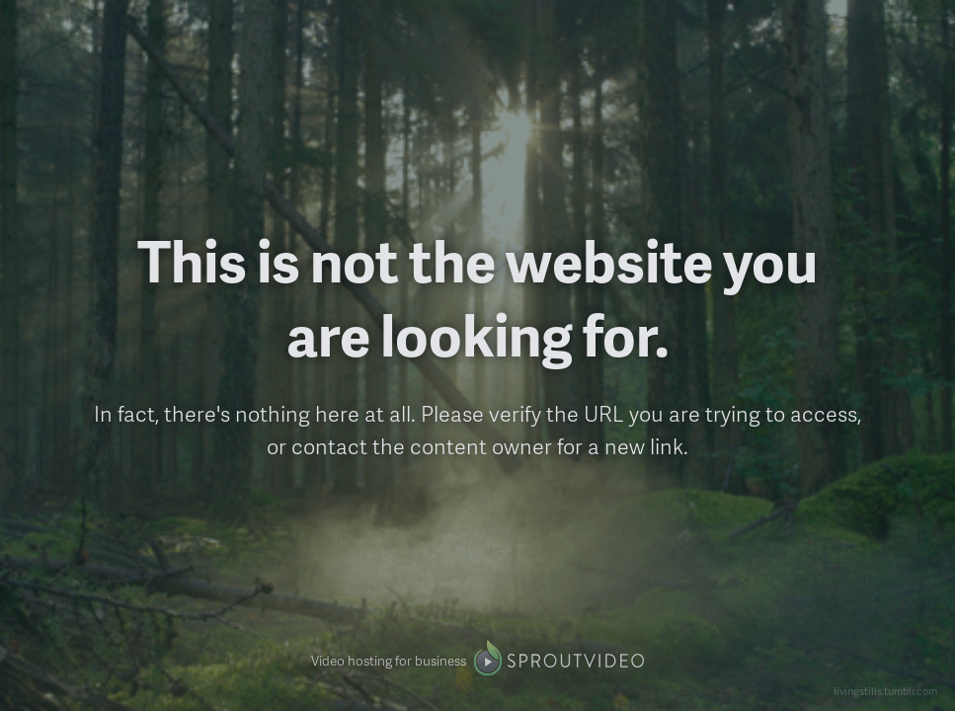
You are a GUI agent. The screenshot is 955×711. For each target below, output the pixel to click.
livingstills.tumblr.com (885, 690)
